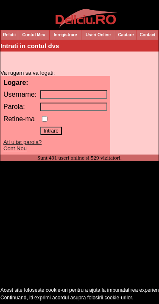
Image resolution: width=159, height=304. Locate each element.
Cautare (126, 35)
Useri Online (98, 35)
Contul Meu (33, 35)
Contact (147, 35)
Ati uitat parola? (22, 142)
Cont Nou (15, 148)
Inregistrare (65, 35)
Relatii (9, 35)
